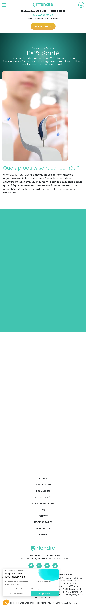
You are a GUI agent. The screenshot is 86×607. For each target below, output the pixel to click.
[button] (5, 602)
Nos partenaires (43, 485)
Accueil (43, 479)
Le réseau (43, 535)
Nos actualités (43, 497)
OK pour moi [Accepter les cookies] (43, 594)
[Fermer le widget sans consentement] (14, 571)
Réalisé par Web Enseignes (21, 603)
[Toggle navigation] (4, 5)
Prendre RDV (43, 26)
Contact (43, 516)
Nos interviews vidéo (43, 503)
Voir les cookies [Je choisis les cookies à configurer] (16, 594)
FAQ (43, 510)
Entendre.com (43, 528)
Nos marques (43, 491)
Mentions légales (43, 522)
